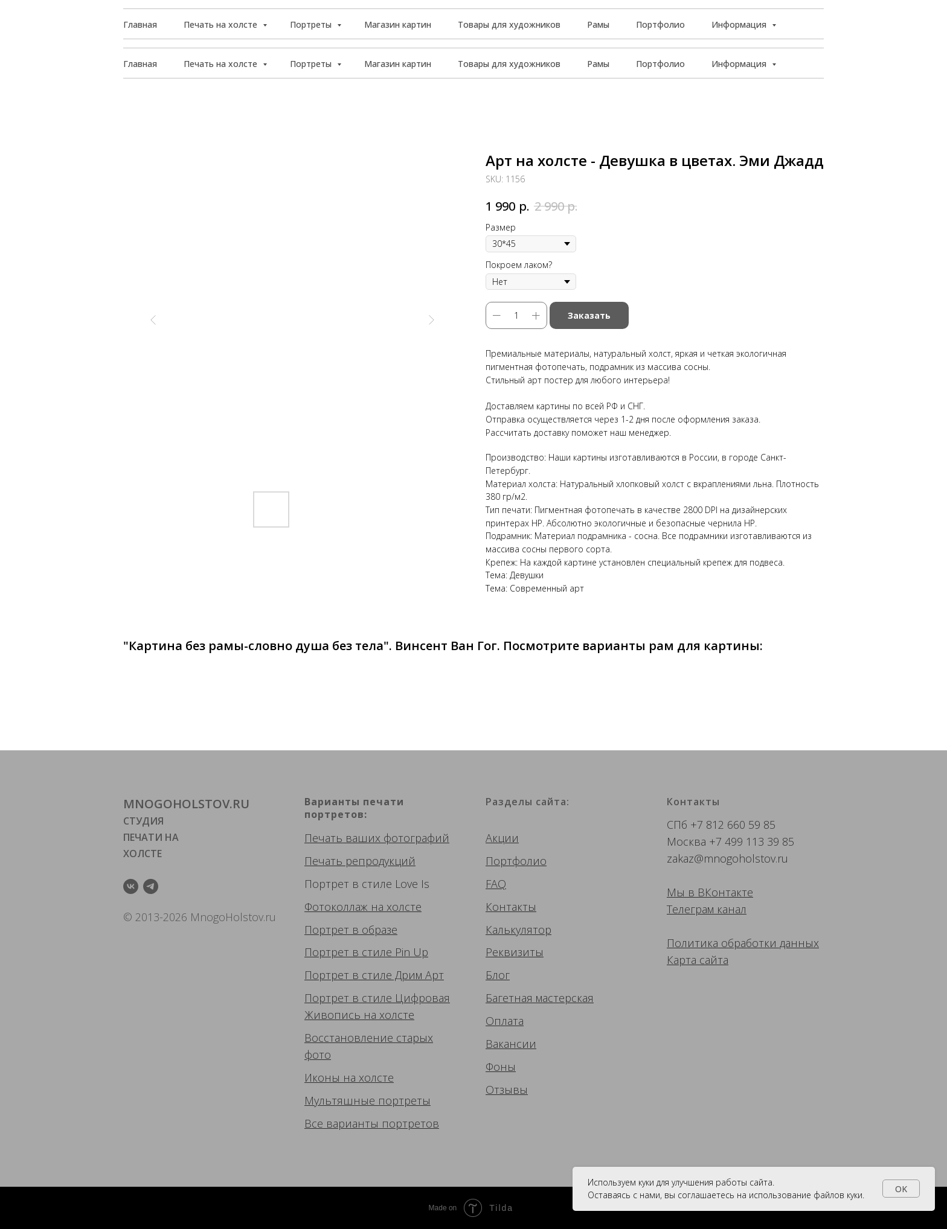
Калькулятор (518, 929)
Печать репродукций (360, 861)
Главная (140, 63)
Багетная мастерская (540, 998)
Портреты (312, 63)
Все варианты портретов (371, 1123)
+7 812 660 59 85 (732, 824)
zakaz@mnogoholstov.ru (727, 858)
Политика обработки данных (743, 943)
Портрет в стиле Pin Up (366, 952)
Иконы (322, 1077)
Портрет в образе (350, 929)
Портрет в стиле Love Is (366, 883)
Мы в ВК (689, 892)
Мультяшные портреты (367, 1100)
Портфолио (660, 63)
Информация (740, 63)
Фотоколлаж (336, 906)
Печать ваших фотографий (376, 838)
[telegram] (150, 886)
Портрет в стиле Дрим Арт (374, 975)
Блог (498, 975)
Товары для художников (509, 63)
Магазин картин (397, 63)
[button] (769, 24)
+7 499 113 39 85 (751, 841)
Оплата (505, 1021)
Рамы (598, 63)
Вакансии (511, 1043)
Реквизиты (515, 952)
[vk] (130, 886)
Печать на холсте (222, 63)
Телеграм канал (706, 909)
